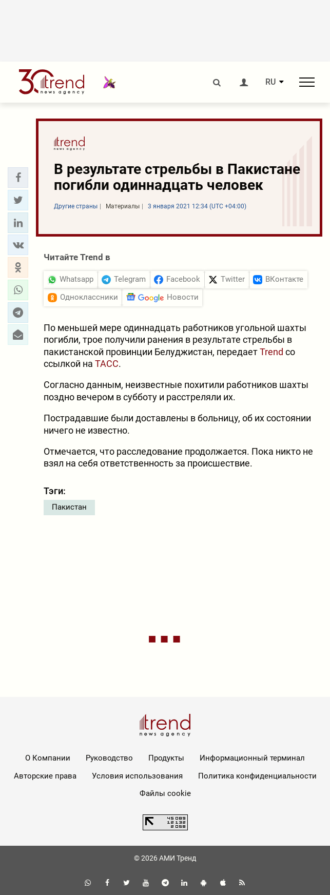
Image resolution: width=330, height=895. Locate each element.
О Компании (47, 758)
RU (270, 82)
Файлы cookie (165, 793)
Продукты (166, 758)
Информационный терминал (252, 758)
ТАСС (107, 363)
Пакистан (69, 507)
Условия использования (137, 776)
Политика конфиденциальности (257, 776)
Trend (271, 351)
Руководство (109, 758)
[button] (18, 177)
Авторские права (45, 776)
